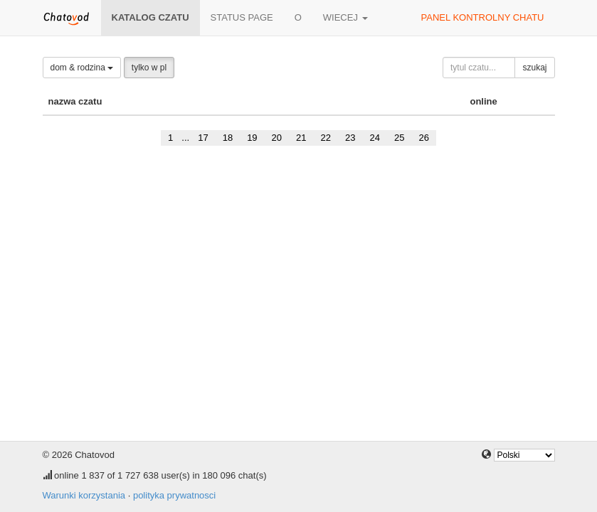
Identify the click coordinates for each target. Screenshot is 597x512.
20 (277, 137)
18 (228, 137)
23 (350, 137)
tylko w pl (149, 68)
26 (423, 137)
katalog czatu (150, 17)
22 (326, 137)
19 (252, 137)
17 (203, 137)
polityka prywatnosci (174, 495)
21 (301, 137)
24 (374, 137)
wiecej (345, 17)
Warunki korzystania (84, 495)
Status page (242, 17)
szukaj (534, 68)
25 (399, 137)
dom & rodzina (82, 68)
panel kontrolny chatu (482, 17)
